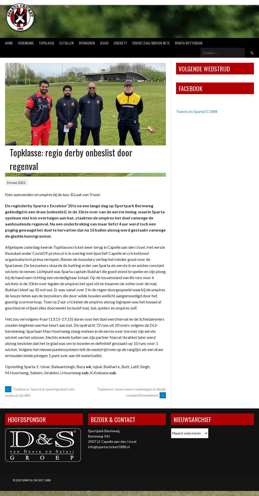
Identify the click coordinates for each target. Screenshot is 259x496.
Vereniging (26, 43)
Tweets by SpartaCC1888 (196, 111)
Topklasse (46, 43)
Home (9, 43)
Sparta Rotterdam (188, 43)
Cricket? (120, 43)
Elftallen (66, 43)
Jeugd (104, 43)
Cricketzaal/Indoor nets (151, 43)
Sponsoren (87, 43)
